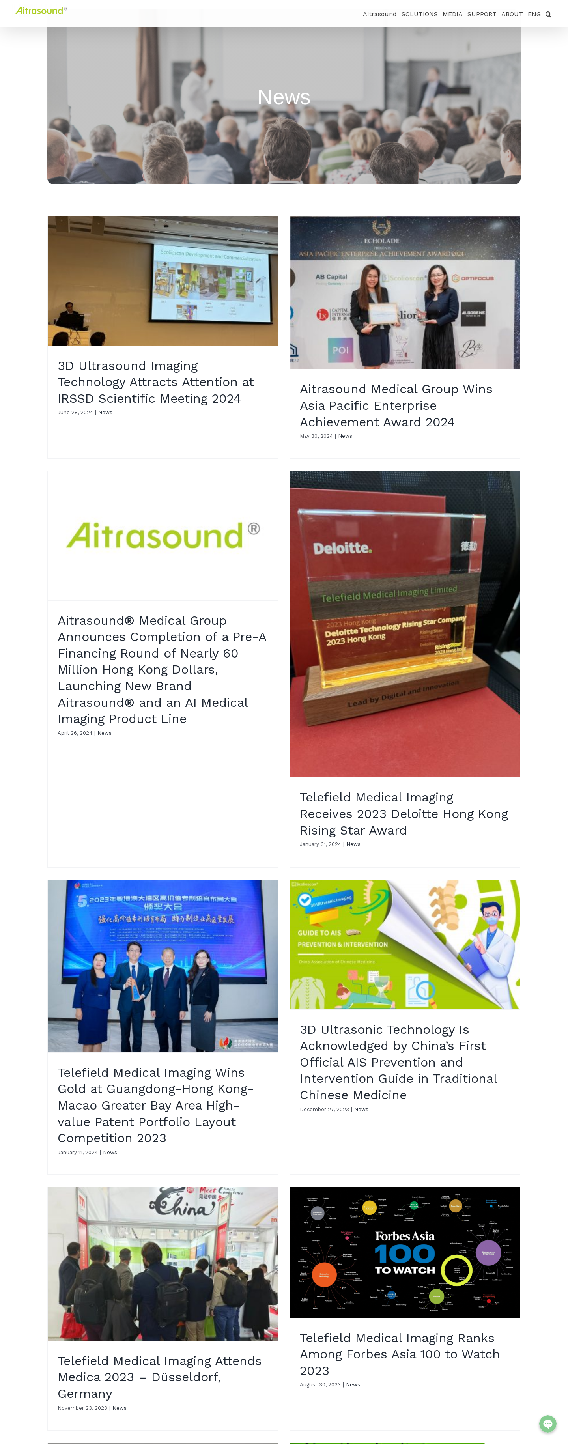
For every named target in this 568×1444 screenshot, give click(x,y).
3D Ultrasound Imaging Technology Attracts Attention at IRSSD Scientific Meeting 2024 (156, 382)
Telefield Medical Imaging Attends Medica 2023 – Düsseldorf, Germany (160, 1115)
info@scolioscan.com (93, 1437)
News (105, 412)
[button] (548, 13)
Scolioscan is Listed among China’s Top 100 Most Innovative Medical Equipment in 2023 (406, 1171)
